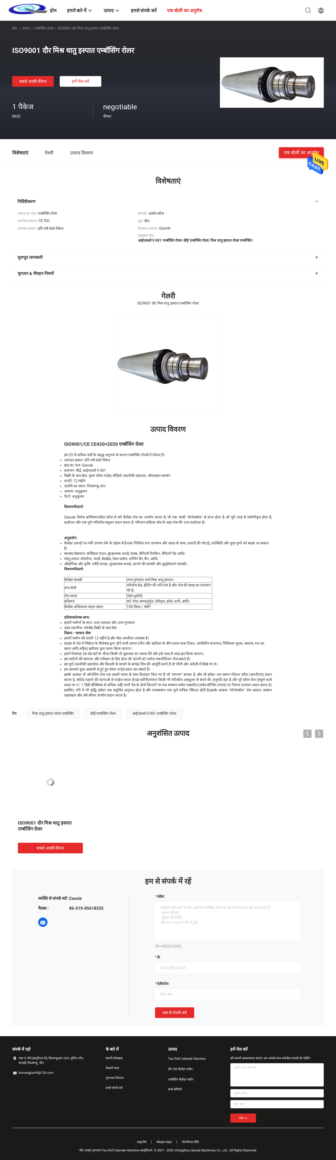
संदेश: (161, 896)
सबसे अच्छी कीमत (33, 81)
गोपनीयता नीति (190, 1142)
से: (158, 957)
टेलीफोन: (163, 984)
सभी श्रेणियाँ (175, 1089)
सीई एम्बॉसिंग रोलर (103, 713)
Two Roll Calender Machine (187, 1059)
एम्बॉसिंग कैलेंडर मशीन (180, 1079)
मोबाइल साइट (164, 1142)
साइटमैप (142, 1142)
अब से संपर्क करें (174, 1012)
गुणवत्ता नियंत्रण (115, 1078)
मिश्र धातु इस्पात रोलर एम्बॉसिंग (53, 713)
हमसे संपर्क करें (114, 1088)
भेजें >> (243, 1118)
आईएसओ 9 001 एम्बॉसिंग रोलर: (154, 713)
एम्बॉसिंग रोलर (43, 28)
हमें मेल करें (80, 81)
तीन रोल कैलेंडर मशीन (180, 1069)
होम (14, 28)
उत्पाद (26, 28)
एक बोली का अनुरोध (301, 152)
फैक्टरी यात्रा (112, 1068)
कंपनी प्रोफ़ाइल (114, 1058)
